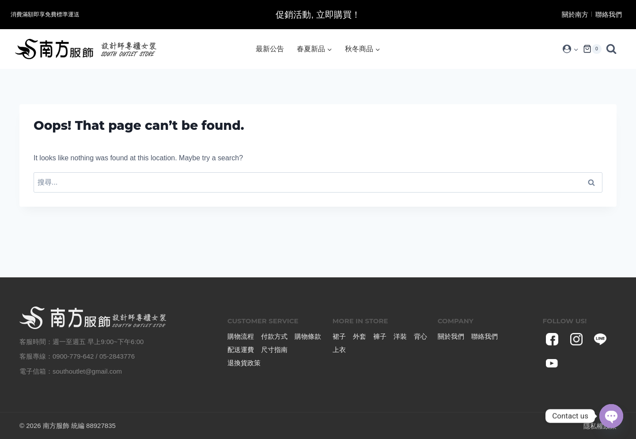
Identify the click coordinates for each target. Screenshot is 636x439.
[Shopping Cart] (592, 49)
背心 (420, 336)
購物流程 (240, 336)
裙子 (339, 336)
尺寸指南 (274, 349)
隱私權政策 (600, 426)
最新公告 (270, 49)
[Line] (600, 339)
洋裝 (400, 336)
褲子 (379, 336)
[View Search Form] (613, 49)
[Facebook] (552, 339)
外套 (359, 336)
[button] (576, 49)
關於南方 (575, 14)
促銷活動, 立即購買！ (318, 14)
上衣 (339, 349)
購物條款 (308, 336)
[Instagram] (576, 339)
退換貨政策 (244, 363)
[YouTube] (552, 363)
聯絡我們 (608, 14)
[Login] (570, 49)
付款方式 (274, 336)
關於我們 (451, 336)
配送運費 (240, 349)
